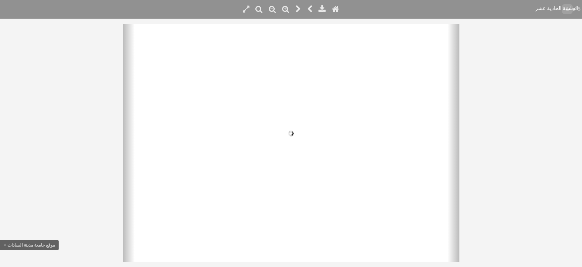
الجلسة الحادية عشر (556, 8)
